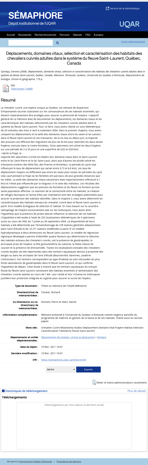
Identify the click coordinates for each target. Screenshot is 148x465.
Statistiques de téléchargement (24, 391)
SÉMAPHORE (35, 15)
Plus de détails (137, 391)
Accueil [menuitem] (11, 34)
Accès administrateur (133, 41)
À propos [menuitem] (98, 34)
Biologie (101, 337)
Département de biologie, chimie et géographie (68, 337)
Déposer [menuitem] (77, 34)
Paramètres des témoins (69, 461)
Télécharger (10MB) (22, 88)
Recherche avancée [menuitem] (45, 34)
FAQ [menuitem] (87, 34)
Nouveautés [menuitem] (24, 34)
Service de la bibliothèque (123, 8)
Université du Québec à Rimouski (35, 461)
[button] (94, 382)
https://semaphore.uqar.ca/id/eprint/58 (63, 359)
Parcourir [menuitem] (65, 34)
